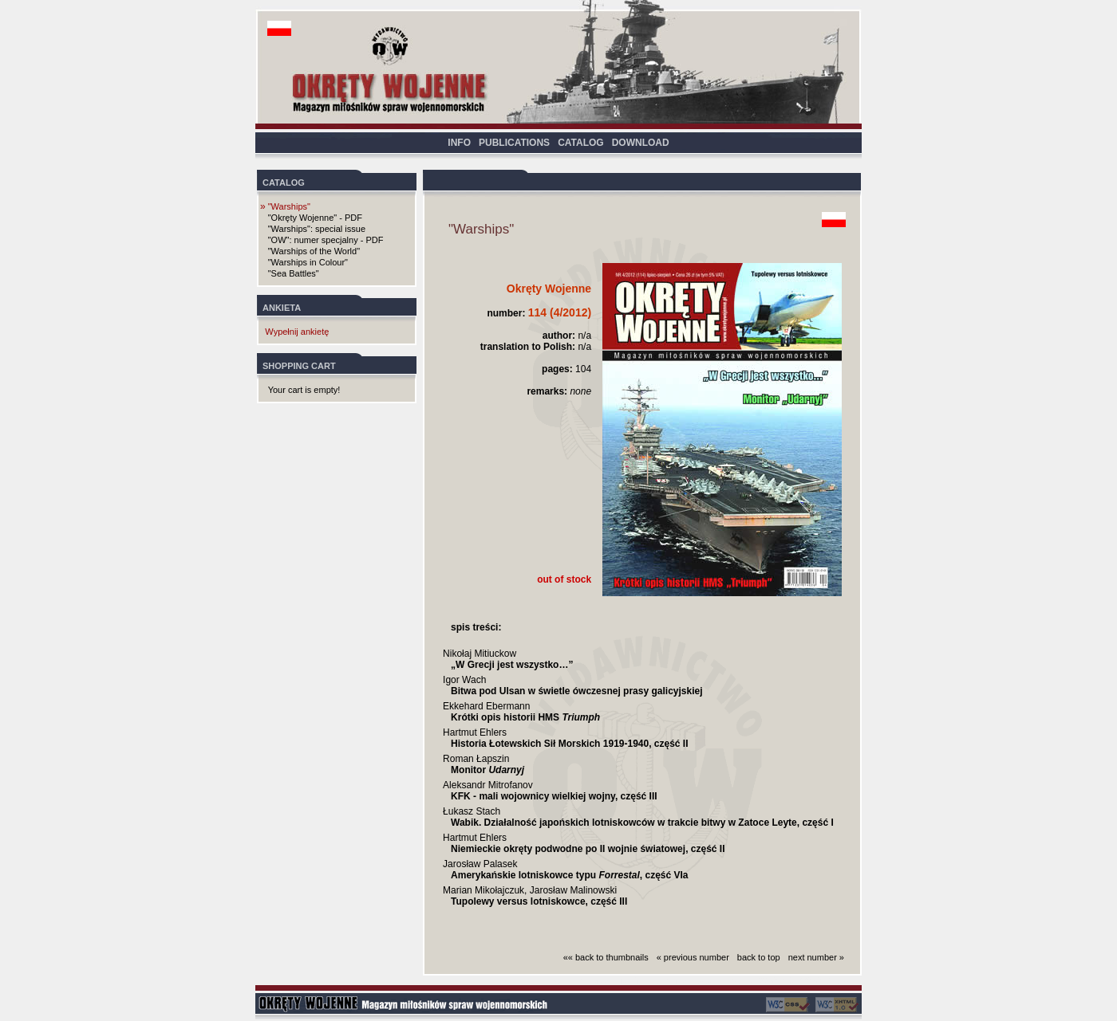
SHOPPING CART (299, 366)
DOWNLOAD (640, 142)
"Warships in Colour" (308, 262)
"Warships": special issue (316, 229)
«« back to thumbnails (606, 957)
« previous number (693, 957)
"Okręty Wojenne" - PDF (315, 217)
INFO (459, 142)
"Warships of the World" (314, 251)
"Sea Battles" (293, 273)
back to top (758, 957)
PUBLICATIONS (514, 142)
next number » (816, 957)
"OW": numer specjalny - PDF (326, 240)
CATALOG (581, 142)
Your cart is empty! (304, 390)
